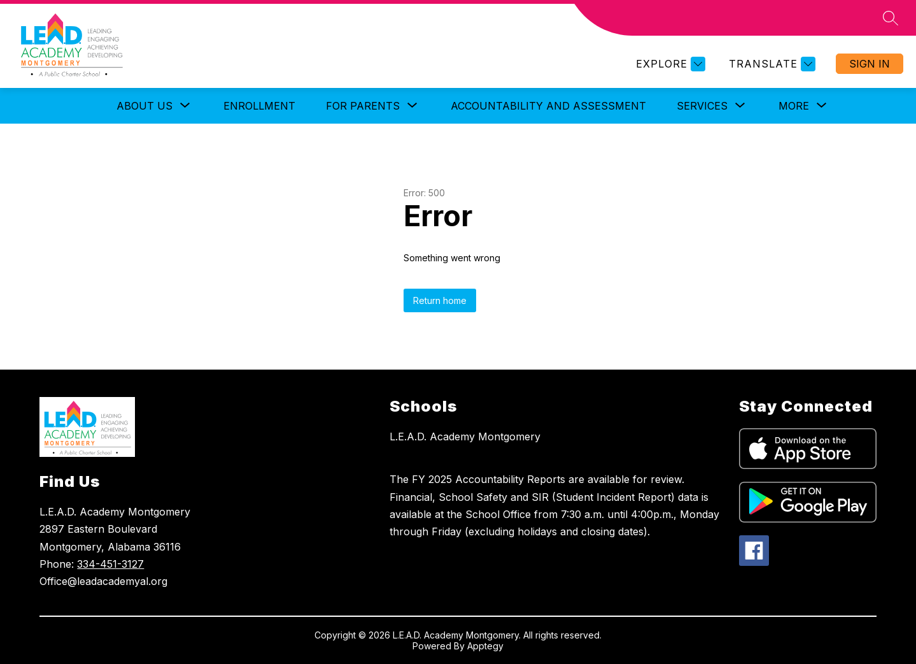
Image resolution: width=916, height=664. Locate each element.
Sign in (869, 63)
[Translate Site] (770, 64)
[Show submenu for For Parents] (363, 105)
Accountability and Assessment (548, 105)
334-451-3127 (110, 564)
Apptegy (485, 645)
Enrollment (259, 105)
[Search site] (890, 17)
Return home (440, 300)
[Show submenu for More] (794, 105)
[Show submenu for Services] (702, 105)
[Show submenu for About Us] (144, 105)
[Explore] (669, 64)
